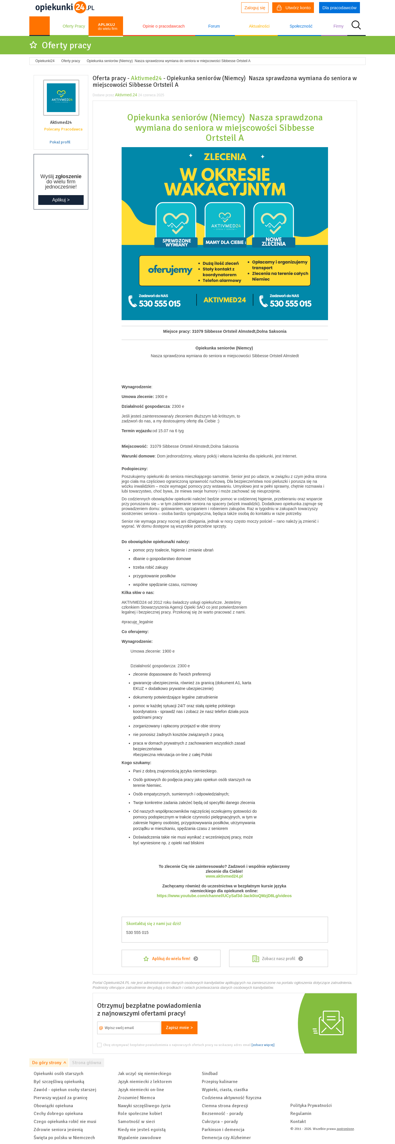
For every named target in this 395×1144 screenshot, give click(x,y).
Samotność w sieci (136, 1121)
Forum (214, 26)
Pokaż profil (59, 142)
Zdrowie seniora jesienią (58, 1130)
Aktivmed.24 (126, 95)
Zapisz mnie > (179, 1027)
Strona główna (86, 1063)
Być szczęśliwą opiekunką (59, 1082)
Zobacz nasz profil (278, 958)
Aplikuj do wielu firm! (171, 958)
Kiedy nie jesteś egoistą (142, 1130)
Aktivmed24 (146, 78)
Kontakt (298, 1121)
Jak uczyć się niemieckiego (144, 1073)
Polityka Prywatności (311, 1105)
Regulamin (300, 1113)
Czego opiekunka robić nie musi (65, 1121)
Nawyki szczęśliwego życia (144, 1106)
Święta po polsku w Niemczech (64, 1138)
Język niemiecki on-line (141, 1090)
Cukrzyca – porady (220, 1121)
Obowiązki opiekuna (53, 1106)
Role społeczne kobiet (140, 1113)
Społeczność (301, 26)
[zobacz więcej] (263, 1045)
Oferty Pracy (74, 26)
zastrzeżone (345, 1129)
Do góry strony (46, 1063)
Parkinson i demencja (223, 1130)
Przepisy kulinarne (220, 1082)
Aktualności (259, 26)
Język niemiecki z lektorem (145, 1082)
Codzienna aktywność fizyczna (231, 1098)
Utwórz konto (294, 8)
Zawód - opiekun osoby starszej (65, 1090)
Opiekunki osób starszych (58, 1073)
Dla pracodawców (339, 7)
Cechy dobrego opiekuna (58, 1113)
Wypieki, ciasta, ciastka (225, 1090)
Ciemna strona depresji (225, 1106)
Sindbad (210, 1073)
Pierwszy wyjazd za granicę (60, 1098)
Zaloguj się (254, 7)
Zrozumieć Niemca (136, 1098)
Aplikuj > (61, 199)
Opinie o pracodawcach (164, 26)
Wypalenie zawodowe (139, 1138)
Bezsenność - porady (222, 1113)
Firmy (338, 26)
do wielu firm (107, 26)
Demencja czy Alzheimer (226, 1138)
